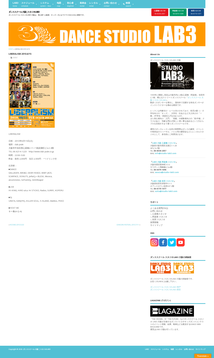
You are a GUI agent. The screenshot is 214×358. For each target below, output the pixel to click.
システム (165, 349)
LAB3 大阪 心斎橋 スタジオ (164, 143)
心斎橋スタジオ (159, 213)
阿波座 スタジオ (159, 216)
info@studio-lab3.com (165, 153)
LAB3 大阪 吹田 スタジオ (163, 181)
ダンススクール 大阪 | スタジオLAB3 (24, 11)
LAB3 (147, 349)
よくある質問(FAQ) (159, 208)
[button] (29, 4)
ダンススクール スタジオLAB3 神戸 (165, 287)
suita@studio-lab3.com (166, 191)
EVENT (15, 57)
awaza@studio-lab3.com (167, 172)
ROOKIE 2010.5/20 (17, 225)
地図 (172, 349)
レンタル (179, 349)
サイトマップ (156, 225)
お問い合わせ (189, 349)
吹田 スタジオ (158, 219)
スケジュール (155, 349)
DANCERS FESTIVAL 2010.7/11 (128, 225)
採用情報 (154, 222)
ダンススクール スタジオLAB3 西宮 (165, 289)
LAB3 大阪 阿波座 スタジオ (164, 162)
